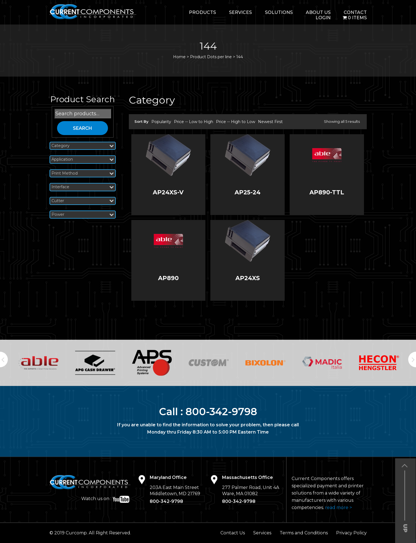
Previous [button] (4, 359)
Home (179, 56)
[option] (38, 363)
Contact (355, 12)
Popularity (161, 121)
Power (82, 214)
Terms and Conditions (304, 532)
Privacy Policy (351, 532)
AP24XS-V (168, 192)
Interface (82, 187)
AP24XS (247, 278)
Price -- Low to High (193, 121)
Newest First (270, 121)
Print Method (82, 173)
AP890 (168, 278)
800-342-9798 (221, 411)
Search (82, 128)
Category (82, 146)
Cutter (82, 201)
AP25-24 (247, 192)
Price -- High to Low (235, 121)
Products (202, 12)
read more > (338, 507)
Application (82, 159)
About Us (318, 12)
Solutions (279, 12)
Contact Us (232, 532)
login (323, 17)
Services (240, 12)
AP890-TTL (326, 192)
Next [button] (412, 359)
